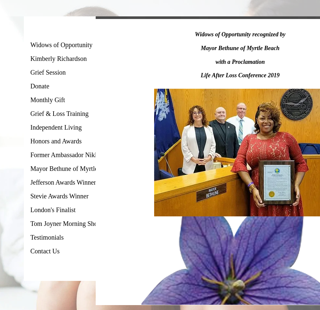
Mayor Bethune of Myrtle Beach (73, 168)
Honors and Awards (56, 141)
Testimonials (47, 237)
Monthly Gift (47, 99)
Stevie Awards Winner (59, 196)
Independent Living (56, 127)
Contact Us (44, 251)
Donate (39, 86)
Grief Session (48, 72)
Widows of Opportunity (61, 44)
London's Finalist (53, 209)
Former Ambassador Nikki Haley (73, 154)
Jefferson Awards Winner (63, 182)
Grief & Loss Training (59, 113)
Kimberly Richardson (58, 58)
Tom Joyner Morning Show (66, 223)
